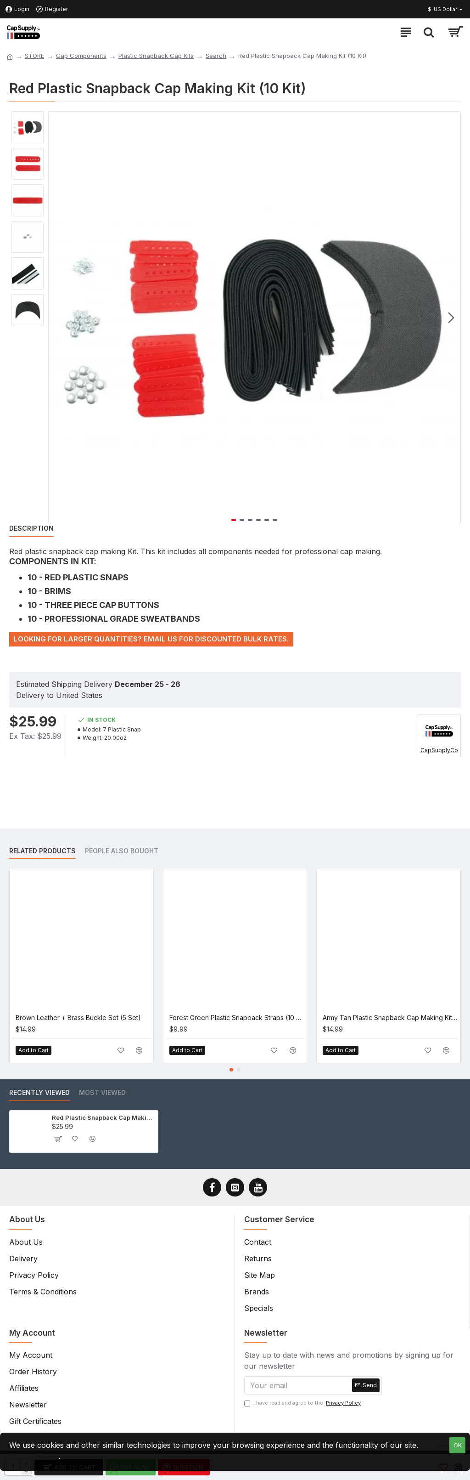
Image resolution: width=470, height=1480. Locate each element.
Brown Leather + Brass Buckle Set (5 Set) (78, 1017)
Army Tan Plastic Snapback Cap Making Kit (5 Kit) (390, 1017)
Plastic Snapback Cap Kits (156, 55)
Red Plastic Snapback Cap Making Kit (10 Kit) (103, 1117)
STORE (34, 55)
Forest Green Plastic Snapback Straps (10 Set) (237, 1017)
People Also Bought (121, 851)
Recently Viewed (39, 1092)
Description (31, 528)
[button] (451, 318)
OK (457, 1445)
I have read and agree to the (303, 1403)
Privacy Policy (34, 1456)
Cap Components (81, 55)
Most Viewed (102, 1092)
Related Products (42, 851)
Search (216, 55)
